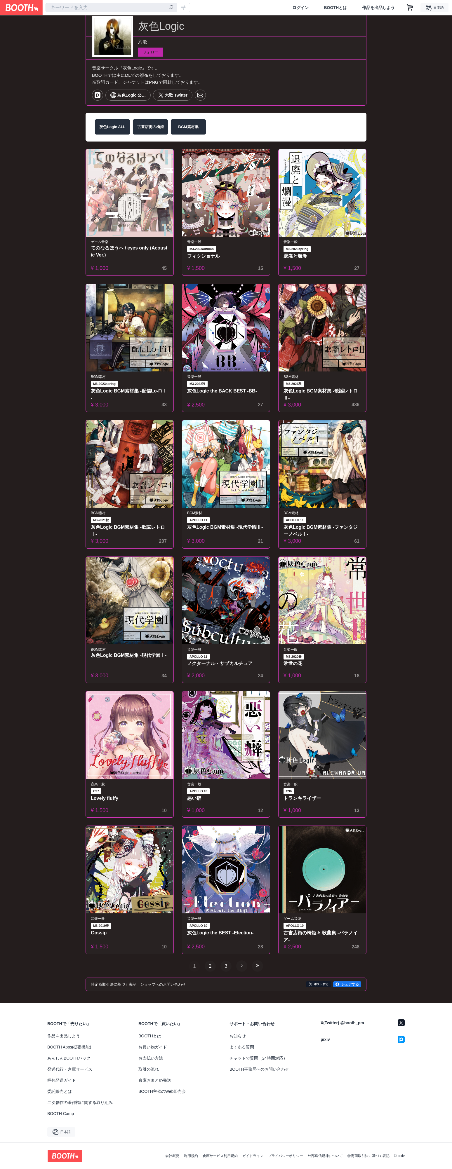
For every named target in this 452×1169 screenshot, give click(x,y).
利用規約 (191, 1156)
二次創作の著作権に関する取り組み (80, 1102)
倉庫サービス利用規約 (220, 1156)
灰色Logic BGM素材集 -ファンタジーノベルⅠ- (321, 531)
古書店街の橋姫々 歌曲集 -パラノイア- (321, 936)
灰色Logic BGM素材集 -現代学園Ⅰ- (129, 655)
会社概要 (172, 1156)
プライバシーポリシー (285, 1156)
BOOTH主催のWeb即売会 (162, 1091)
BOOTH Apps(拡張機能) (69, 1047)
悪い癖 (194, 798)
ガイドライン (252, 1156)
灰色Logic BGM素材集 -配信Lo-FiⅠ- (129, 394)
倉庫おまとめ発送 (154, 1080)
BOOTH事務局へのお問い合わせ (259, 1069)
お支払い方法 (150, 1058)
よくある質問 (242, 1047)
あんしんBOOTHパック (69, 1058)
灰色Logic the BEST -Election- (220, 932)
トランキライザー (302, 798)
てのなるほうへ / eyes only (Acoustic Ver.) (129, 251)
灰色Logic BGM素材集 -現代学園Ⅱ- (225, 527)
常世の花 (293, 663)
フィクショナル (203, 256)
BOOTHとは (335, 8)
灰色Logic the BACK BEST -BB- (222, 390)
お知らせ (238, 1036)
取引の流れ (148, 1069)
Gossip (99, 932)
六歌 (142, 41)
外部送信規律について (325, 1156)
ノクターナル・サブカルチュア (220, 663)
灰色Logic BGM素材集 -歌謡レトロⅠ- (128, 531)
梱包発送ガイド (61, 1080)
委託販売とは (59, 1091)
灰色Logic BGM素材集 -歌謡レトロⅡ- (321, 394)
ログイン (300, 8)
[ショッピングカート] (410, 7)
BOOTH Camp (60, 1113)
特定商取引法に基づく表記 (368, 1156)
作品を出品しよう (378, 8)
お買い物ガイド (152, 1047)
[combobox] (111, 7)
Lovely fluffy (104, 798)
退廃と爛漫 (295, 256)
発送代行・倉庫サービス (69, 1069)
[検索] (171, 8)
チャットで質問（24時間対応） (258, 1058)
